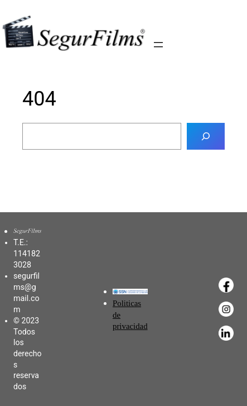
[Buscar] (206, 136)
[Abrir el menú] (158, 44)
